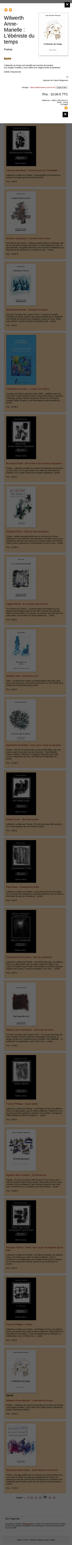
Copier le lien (61, 87)
